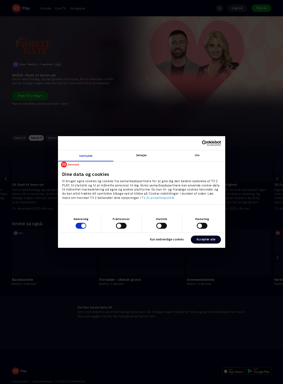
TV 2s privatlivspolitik (157, 198)
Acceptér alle (205, 239)
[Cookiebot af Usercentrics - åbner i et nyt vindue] (204, 143)
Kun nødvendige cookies (167, 239)
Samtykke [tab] (85, 155)
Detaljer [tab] (141, 155)
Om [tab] (197, 155)
